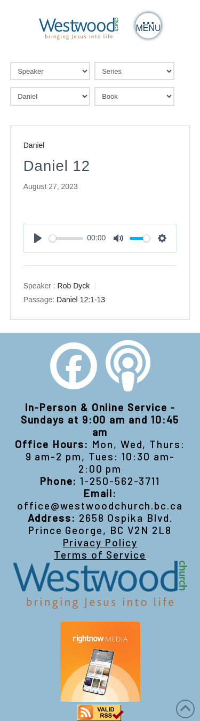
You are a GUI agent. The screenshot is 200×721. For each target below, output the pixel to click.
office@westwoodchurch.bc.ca (100, 505)
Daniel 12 (56, 166)
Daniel (34, 145)
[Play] (37, 238)
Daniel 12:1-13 (81, 299)
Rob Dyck (74, 285)
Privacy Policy (100, 542)
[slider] (66, 238)
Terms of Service (100, 554)
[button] (148, 25)
